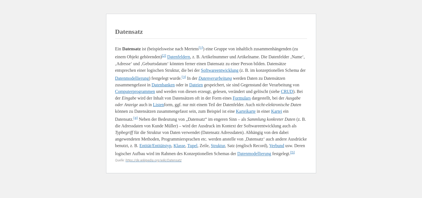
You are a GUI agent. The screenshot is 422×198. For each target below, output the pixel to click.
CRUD (287, 91)
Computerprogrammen (135, 91)
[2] (164, 55)
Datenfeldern (178, 57)
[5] (292, 152)
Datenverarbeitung (215, 78)
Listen (158, 104)
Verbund (276, 145)
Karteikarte (246, 111)
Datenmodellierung (132, 78)
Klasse (179, 145)
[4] (136, 118)
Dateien (196, 84)
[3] (184, 77)
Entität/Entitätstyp (155, 145)
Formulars (242, 98)
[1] (201, 47)
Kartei (276, 111)
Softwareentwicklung (220, 70)
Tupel (192, 145)
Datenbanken (163, 84)
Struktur (218, 145)
